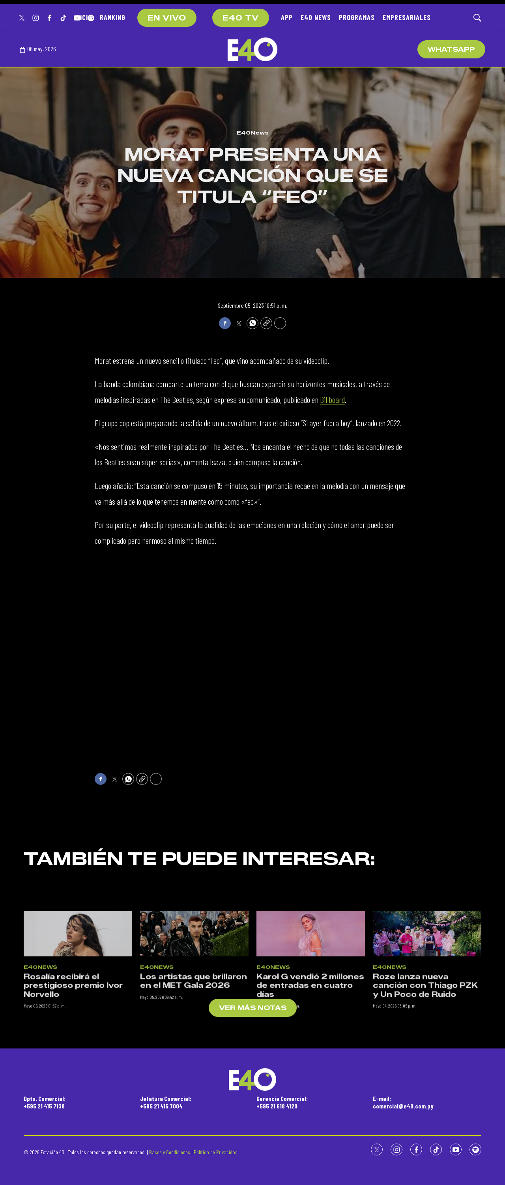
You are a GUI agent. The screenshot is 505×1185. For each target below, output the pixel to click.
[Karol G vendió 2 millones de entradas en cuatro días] (310, 1016)
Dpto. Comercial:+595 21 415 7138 (44, 1102)
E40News (253, 132)
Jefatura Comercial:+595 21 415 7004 (165, 1102)
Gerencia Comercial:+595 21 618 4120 (282, 1102)
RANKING (112, 17)
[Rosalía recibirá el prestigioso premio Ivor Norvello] (78, 1016)
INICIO (83, 17)
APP (287, 17)
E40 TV (241, 18)
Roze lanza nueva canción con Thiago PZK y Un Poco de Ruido (425, 1068)
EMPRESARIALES (407, 17)
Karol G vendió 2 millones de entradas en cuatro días (310, 1068)
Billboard (332, 399)
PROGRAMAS (357, 17)
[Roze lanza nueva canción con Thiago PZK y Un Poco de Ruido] (427, 1016)
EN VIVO (167, 18)
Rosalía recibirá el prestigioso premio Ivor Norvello (73, 1068)
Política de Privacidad (216, 1152)
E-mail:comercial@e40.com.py (403, 1102)
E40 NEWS (316, 17)
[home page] (252, 49)
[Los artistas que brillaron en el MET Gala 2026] (194, 1016)
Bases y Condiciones (169, 1152)
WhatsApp (451, 49)
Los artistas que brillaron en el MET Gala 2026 (193, 1064)
